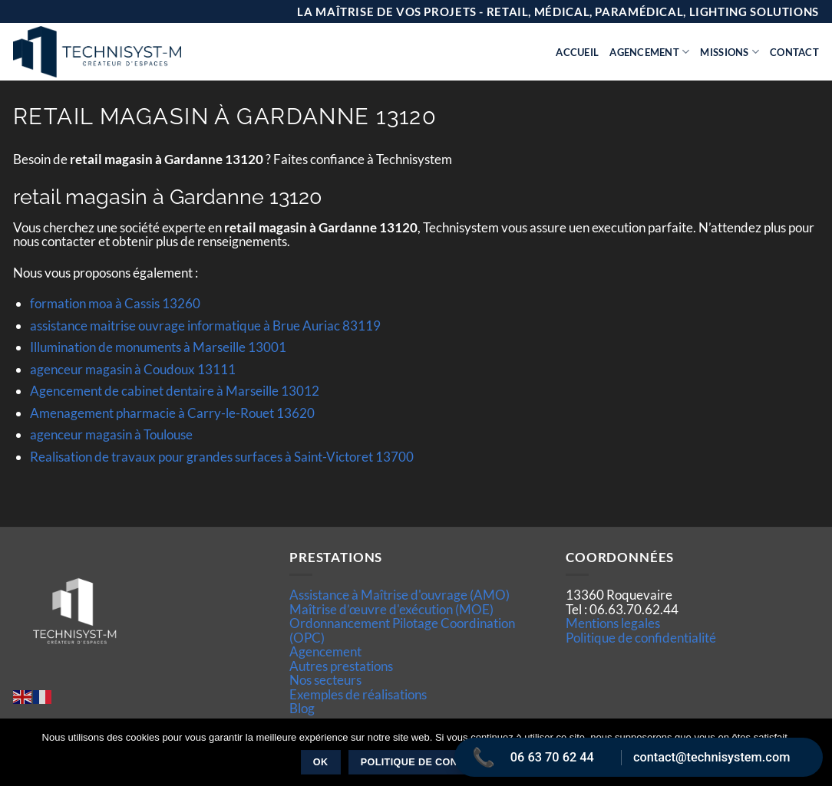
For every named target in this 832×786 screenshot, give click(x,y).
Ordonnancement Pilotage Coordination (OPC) (402, 630)
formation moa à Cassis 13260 (115, 303)
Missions (729, 51)
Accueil (577, 52)
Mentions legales (613, 623)
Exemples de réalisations (358, 694)
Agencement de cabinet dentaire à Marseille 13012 (174, 391)
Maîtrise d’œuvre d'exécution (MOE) (391, 609)
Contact (794, 52)
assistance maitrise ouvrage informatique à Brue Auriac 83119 (205, 325)
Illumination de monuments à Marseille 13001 (158, 347)
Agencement (649, 51)
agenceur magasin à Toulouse (111, 434)
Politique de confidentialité (641, 638)
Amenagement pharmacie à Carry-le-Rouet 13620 (172, 413)
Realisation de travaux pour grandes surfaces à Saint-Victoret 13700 (222, 457)
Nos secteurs (325, 680)
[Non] (811, 757)
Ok (321, 762)
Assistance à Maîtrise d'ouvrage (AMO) (399, 595)
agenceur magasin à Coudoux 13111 (133, 369)
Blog (302, 708)
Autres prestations (341, 666)
